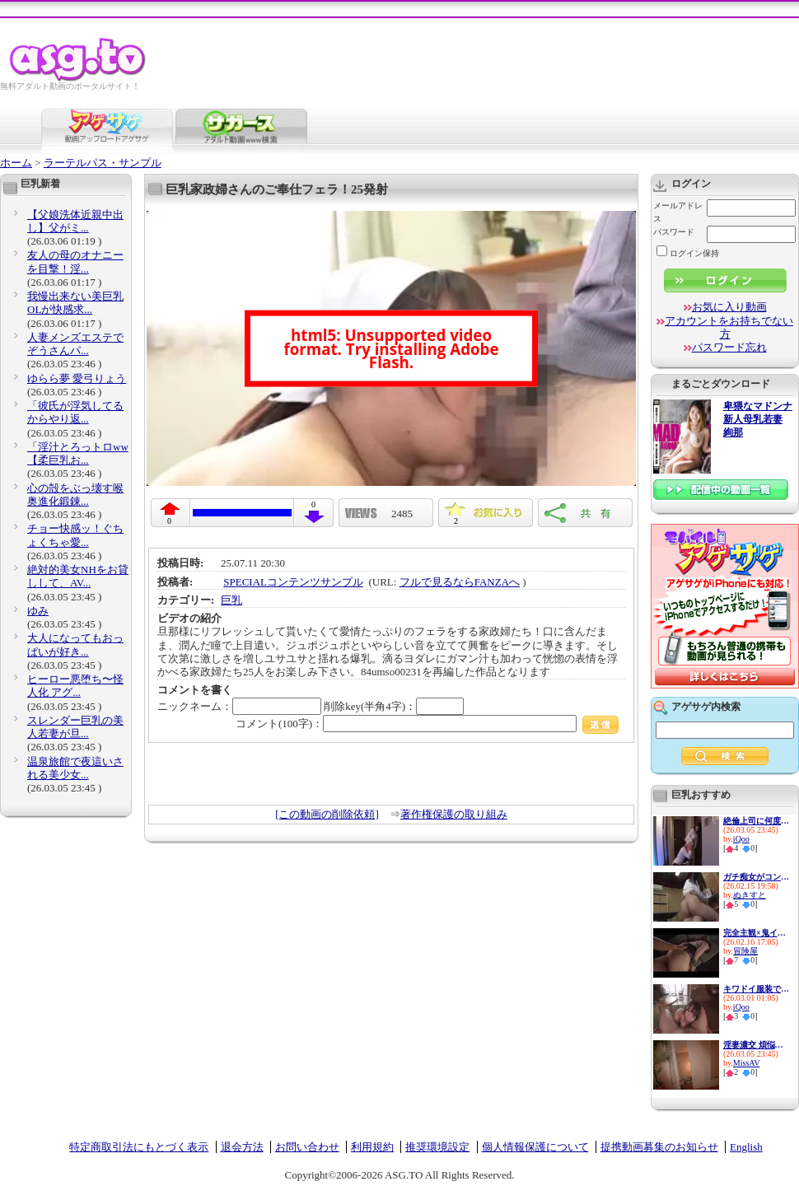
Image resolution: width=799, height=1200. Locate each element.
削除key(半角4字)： (394, 706)
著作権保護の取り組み (453, 814)
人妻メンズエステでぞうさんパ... (75, 344)
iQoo (741, 838)
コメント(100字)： (427, 723)
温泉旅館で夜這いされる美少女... (75, 768)
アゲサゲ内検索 (706, 706)
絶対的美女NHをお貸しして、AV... (77, 576)
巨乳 (231, 600)
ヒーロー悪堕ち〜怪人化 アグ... (75, 685)
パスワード (673, 231)
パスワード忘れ (729, 347)
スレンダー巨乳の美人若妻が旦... (75, 727)
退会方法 (242, 1147)
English (746, 1147)
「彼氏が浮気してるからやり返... (75, 412)
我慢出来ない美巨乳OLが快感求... (75, 302)
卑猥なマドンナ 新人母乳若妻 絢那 (757, 419)
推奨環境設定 (437, 1147)
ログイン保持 (687, 253)
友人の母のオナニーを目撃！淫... (75, 261)
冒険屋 (745, 950)
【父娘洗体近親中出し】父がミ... (75, 221)
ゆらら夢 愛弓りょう (76, 378)
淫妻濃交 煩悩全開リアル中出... (756, 1044)
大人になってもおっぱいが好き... (75, 644)
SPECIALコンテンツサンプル (293, 582)
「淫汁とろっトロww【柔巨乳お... (77, 453)
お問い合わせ (307, 1147)
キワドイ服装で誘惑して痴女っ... (756, 988)
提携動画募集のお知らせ (659, 1147)
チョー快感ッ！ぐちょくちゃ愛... (75, 535)
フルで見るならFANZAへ (460, 582)
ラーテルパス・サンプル (102, 162)
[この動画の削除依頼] (327, 814)
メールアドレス (678, 212)
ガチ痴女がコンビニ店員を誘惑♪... (756, 876)
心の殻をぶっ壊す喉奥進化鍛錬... (75, 494)
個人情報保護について (535, 1147)
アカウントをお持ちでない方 (729, 327)
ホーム (16, 162)
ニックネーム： (239, 706)
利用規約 (372, 1147)
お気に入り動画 (729, 307)
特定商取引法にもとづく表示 (138, 1147)
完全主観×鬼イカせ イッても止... (756, 932)
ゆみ (38, 611)
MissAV (746, 1062)
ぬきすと (749, 894)
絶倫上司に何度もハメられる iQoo (756, 820)
